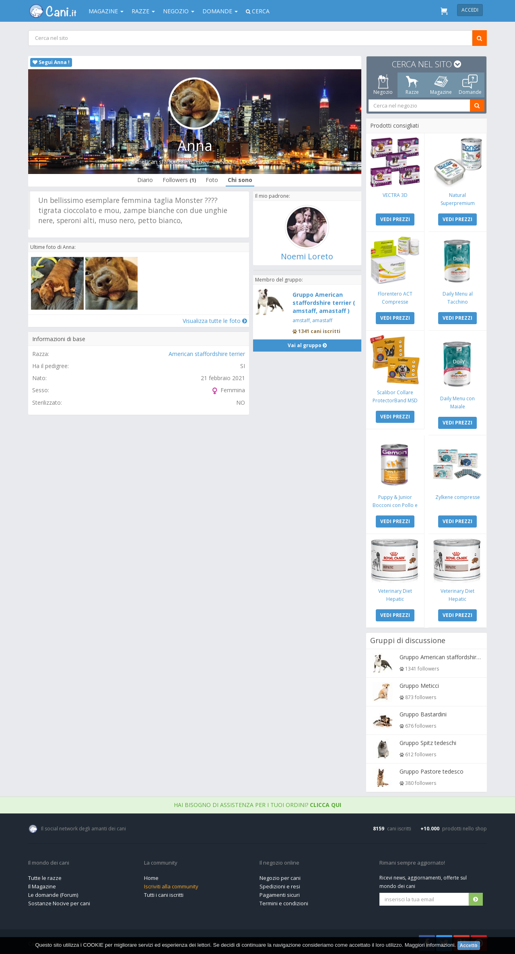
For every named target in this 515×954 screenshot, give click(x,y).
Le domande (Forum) (53, 892)
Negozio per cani (280, 876)
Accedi (469, 9)
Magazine (106, 11)
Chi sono (240, 180)
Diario (145, 180)
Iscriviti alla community (171, 884)
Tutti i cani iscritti (163, 892)
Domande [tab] (470, 84)
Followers (179, 180)
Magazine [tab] (441, 84)
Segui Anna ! (51, 62)
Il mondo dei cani (48, 861)
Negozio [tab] (383, 84)
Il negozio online (279, 861)
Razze (143, 11)
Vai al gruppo (307, 345)
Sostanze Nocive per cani (59, 901)
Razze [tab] (412, 84)
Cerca (258, 11)
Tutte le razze (45, 876)
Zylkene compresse (457, 495)
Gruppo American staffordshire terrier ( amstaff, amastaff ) (324, 303)
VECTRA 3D (395, 194)
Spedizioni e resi (280, 884)
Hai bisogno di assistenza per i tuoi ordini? (257, 803)
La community (160, 861)
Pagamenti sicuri (280, 892)
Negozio (178, 11)
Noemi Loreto (238, 162)
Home (151, 876)
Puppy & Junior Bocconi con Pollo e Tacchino (395, 503)
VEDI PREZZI (395, 218)
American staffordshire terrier (171, 162)
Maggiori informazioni (430, 945)
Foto (212, 180)
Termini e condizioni (284, 901)
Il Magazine (42, 884)
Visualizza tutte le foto (214, 320)
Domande (220, 11)
